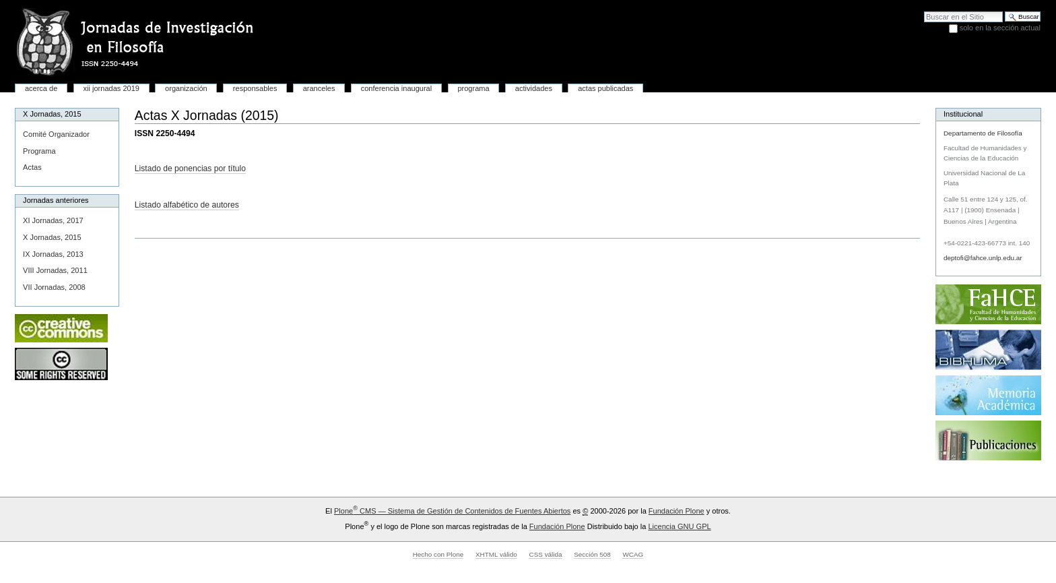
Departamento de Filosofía (983, 133)
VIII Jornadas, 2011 (55, 270)
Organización (186, 88)
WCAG (632, 554)
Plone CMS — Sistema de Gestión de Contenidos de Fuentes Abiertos (452, 511)
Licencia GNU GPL (679, 526)
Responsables (255, 88)
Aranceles (319, 88)
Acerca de (41, 88)
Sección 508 (592, 554)
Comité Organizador (56, 134)
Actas (32, 167)
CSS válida (545, 554)
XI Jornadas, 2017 (53, 220)
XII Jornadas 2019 (111, 88)
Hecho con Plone (438, 554)
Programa (473, 88)
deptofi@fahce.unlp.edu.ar (983, 258)
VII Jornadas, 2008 (54, 287)
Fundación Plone (676, 511)
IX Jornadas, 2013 (53, 254)
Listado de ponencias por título (190, 168)
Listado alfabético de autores (187, 205)
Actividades (533, 88)
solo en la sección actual (1000, 28)
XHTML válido (496, 554)
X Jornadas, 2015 (52, 237)
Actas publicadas (605, 88)
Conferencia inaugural (396, 88)
